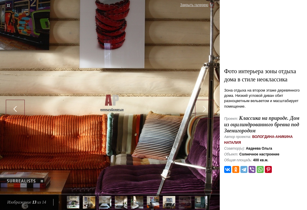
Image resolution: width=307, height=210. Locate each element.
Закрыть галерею (194, 5)
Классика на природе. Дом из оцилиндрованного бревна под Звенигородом (261, 124)
